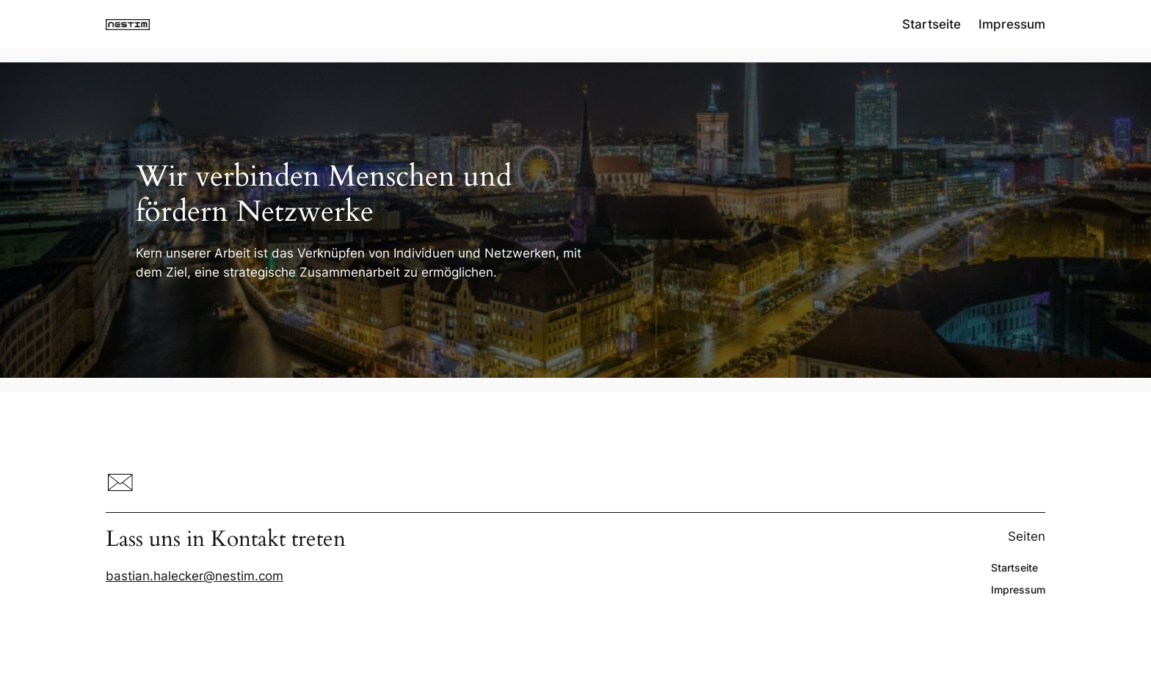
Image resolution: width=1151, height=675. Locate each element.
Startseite (931, 24)
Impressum (1011, 24)
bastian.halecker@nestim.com (194, 576)
